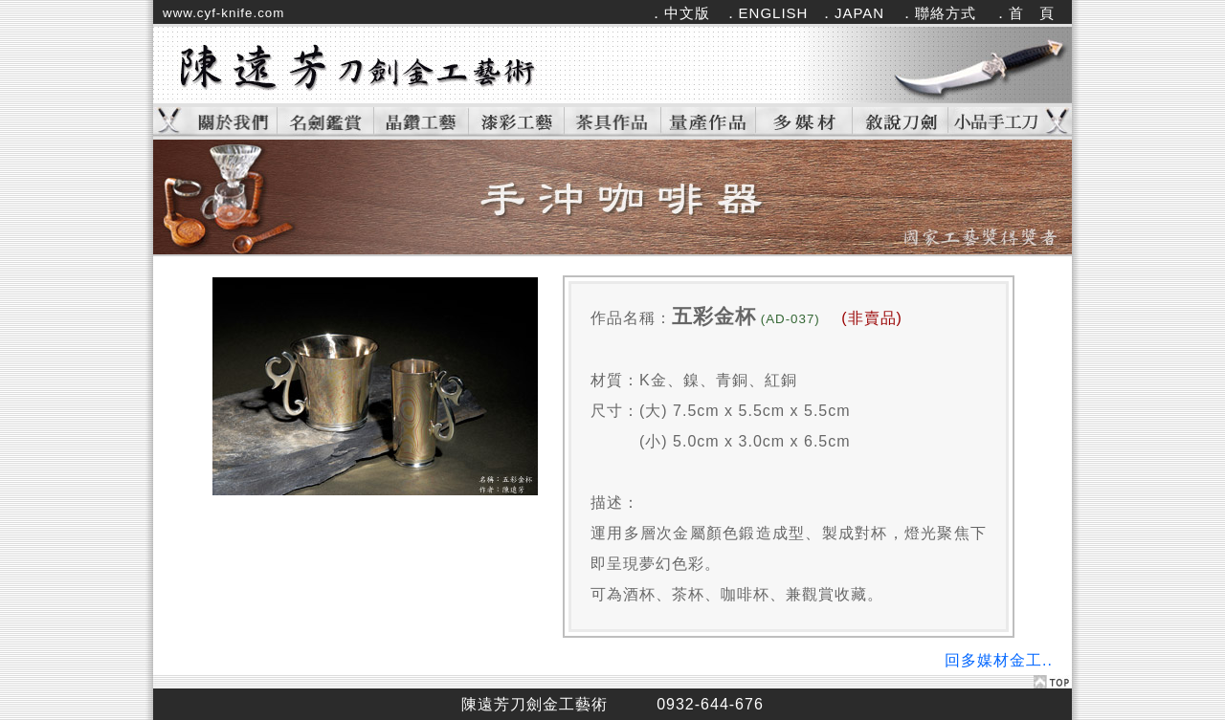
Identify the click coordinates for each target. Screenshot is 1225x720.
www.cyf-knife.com (223, 13)
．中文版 (679, 13)
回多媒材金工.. (999, 660)
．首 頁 (1024, 13)
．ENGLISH (766, 13)
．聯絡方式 (938, 13)
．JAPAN (851, 13)
